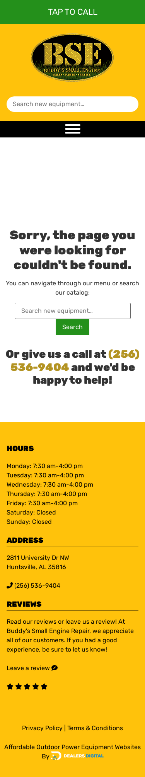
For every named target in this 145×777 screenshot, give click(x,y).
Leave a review (28, 668)
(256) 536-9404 (33, 585)
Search (72, 327)
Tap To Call (72, 12)
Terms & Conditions (95, 728)
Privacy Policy (42, 728)
